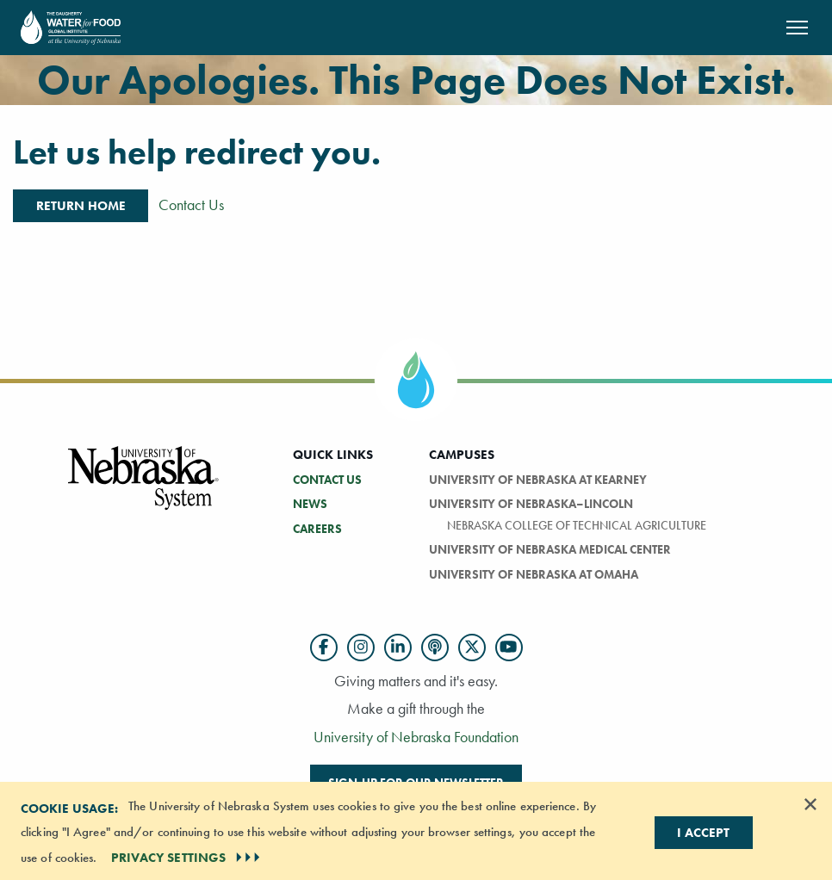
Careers (317, 528)
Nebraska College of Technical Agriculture (576, 525)
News (310, 503)
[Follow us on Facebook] (324, 647)
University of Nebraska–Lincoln (531, 503)
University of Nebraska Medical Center (550, 549)
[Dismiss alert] (810, 804)
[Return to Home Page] (71, 25)
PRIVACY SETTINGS (187, 857)
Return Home (81, 205)
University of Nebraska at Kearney (538, 479)
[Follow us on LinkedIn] (398, 647)
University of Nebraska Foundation (416, 737)
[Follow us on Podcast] (435, 647)
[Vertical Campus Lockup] (144, 488)
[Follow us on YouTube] (509, 647)
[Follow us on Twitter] (472, 647)
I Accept (703, 832)
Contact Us (191, 204)
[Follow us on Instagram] (361, 647)
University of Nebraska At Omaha (533, 574)
